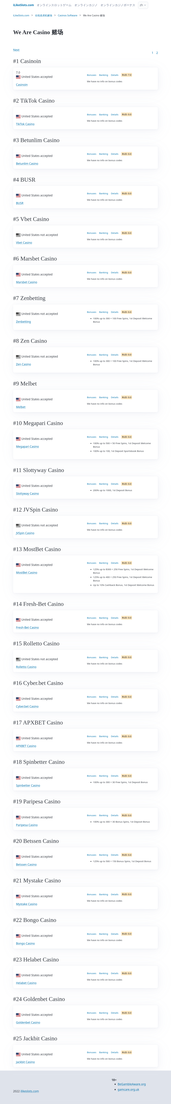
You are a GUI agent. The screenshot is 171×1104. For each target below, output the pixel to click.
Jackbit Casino (25, 1062)
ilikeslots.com (29, 1091)
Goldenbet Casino (28, 1022)
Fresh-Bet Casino (27, 628)
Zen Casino (23, 364)
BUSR (19, 203)
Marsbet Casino (26, 282)
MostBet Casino (26, 573)
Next (16, 50)
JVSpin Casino (25, 533)
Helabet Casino (26, 983)
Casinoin (22, 85)
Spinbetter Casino (28, 785)
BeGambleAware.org (132, 1084)
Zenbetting (23, 322)
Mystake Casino (26, 904)
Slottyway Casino (27, 494)
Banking (103, 74)
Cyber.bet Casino (27, 706)
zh (141, 5)
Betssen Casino (26, 865)
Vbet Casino (24, 243)
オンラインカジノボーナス (117, 5)
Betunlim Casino (27, 164)
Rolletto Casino (26, 667)
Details (114, 74)
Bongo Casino (25, 943)
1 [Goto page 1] (152, 53)
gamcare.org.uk (128, 1089)
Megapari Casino (27, 447)
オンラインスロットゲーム (54, 5)
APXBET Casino (26, 746)
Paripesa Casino (27, 825)
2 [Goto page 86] (157, 53)
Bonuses (91, 74)
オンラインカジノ (86, 5)
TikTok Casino (25, 124)
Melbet (20, 407)
